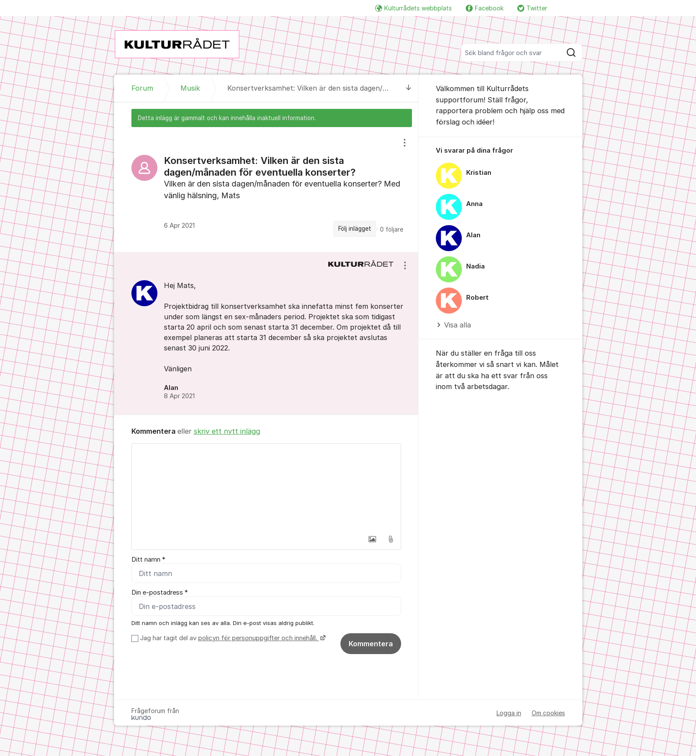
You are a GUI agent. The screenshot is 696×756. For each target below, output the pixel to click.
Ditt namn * (148, 559)
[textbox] (266, 487)
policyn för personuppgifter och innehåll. (258, 638)
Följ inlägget (354, 228)
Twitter (532, 8)
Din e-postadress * (159, 592)
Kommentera (371, 643)
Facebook (484, 8)
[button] (372, 539)
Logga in (509, 713)
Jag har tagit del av (231, 638)
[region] (266, 189)
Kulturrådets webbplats (413, 8)
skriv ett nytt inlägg (227, 431)
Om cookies (548, 713)
